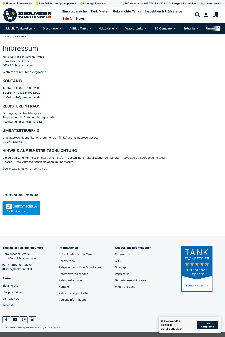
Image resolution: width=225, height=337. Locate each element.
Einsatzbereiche (74, 11)
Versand (56, 327)
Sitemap (120, 267)
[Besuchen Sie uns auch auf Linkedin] (32, 319)
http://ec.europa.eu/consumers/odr (143, 157)
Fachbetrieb (67, 261)
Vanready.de (10, 298)
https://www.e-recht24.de (29, 168)
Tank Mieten (99, 11)
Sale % (67, 18)
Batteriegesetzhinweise (130, 280)
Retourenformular (70, 280)
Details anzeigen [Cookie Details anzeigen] (172, 328)
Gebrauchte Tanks (127, 11)
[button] (206, 15)
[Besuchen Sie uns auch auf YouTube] (15, 319)
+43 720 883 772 (143, 3)
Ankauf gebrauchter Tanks (76, 254)
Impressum (122, 274)
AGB (118, 261)
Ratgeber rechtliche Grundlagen (80, 267)
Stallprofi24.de (12, 292)
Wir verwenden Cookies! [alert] (170, 322)
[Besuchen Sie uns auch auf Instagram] (24, 319)
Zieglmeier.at (10, 285)
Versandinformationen (73, 299)
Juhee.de (8, 305)
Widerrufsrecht (125, 286)
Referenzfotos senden (73, 274)
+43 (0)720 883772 (17, 264)
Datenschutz (123, 254)
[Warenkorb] (216, 15)
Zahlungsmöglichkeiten (74, 293)
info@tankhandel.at (182, 3)
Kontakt (64, 286)
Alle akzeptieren (207, 325)
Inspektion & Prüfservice (163, 11)
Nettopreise (214, 3)
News (80, 18)
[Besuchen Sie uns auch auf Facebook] (6, 319)
